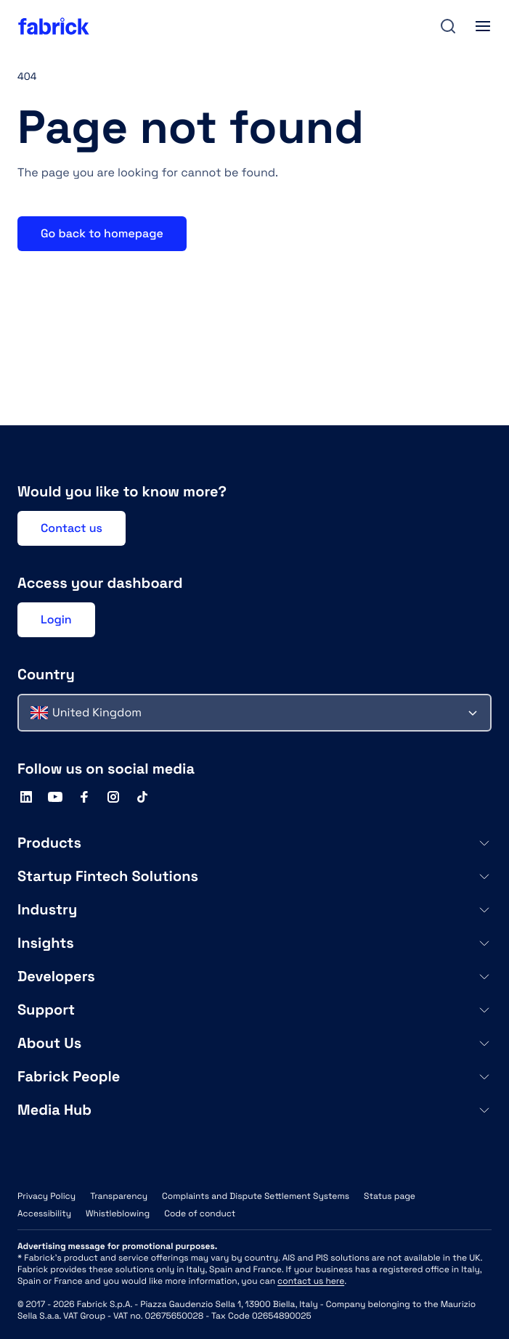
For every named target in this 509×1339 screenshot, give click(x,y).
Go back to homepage (102, 233)
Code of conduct (199, 1213)
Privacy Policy (46, 1196)
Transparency (118, 1196)
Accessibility (44, 1213)
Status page (389, 1196)
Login (56, 619)
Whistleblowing (118, 1213)
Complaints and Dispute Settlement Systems (255, 1196)
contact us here (310, 1281)
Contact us (71, 528)
